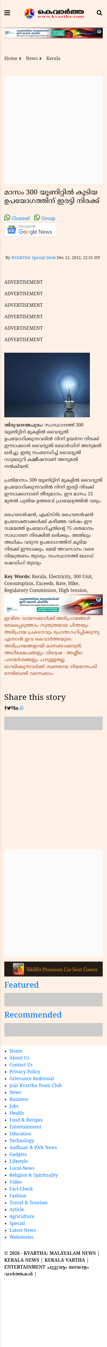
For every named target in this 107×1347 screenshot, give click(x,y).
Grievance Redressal (31, 1079)
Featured (21, 986)
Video (15, 1182)
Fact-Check (21, 1189)
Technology (21, 1141)
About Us (19, 1058)
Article (16, 1210)
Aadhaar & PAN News (33, 1148)
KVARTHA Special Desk (33, 258)
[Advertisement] (53, 130)
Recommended (33, 1016)
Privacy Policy (24, 1072)
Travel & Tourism (28, 1203)
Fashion (18, 1196)
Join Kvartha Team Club (35, 1086)
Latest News (22, 1231)
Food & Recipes (26, 1120)
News (32, 59)
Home (10, 59)
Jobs (14, 1106)
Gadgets (18, 1155)
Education (20, 1134)
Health (16, 1113)
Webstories (21, 1237)
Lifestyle (18, 1162)
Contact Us (21, 1065)
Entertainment (25, 1127)
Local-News (22, 1169)
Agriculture (21, 1217)
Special (17, 1224)
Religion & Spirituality (33, 1175)
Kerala (53, 59)
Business (18, 1100)
